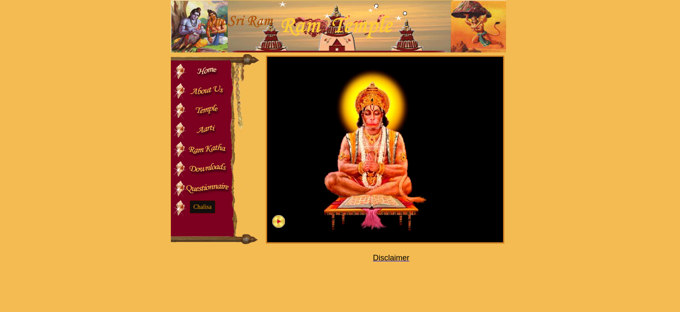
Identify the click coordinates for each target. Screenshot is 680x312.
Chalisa (202, 207)
